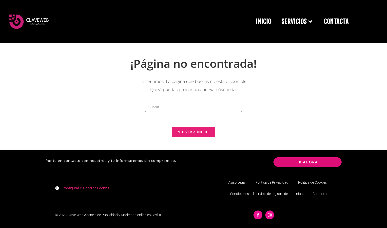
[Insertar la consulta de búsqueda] (193, 107)
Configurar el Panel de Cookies (86, 188)
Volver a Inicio (193, 132)
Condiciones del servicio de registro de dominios (266, 194)
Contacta (319, 194)
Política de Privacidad (271, 182)
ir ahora (307, 161)
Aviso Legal (237, 182)
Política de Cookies (312, 182)
